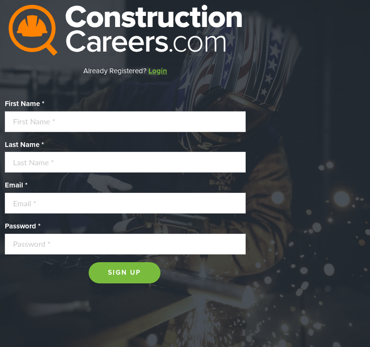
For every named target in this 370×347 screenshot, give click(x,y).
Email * (16, 185)
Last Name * (24, 144)
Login (157, 71)
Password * (22, 226)
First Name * (24, 103)
